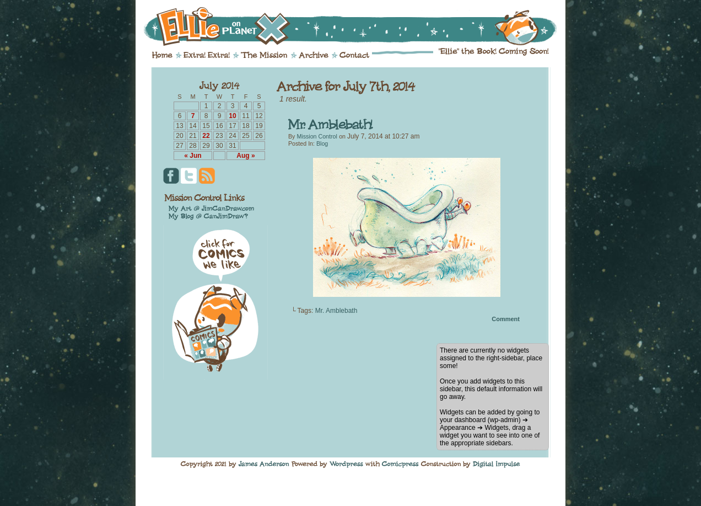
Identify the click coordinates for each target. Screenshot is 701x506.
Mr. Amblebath (336, 311)
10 (232, 116)
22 (205, 136)
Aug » (245, 155)
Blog (322, 143)
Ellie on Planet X (358, 26)
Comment (505, 319)
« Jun (192, 155)
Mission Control (316, 136)
